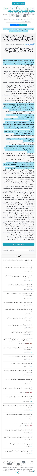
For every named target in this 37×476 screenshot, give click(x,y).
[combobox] (18, 21)
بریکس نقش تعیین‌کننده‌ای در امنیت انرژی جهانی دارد (17, 451)
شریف (18, 19)
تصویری (9, 10)
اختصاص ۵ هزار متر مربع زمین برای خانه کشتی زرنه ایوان (16, 302)
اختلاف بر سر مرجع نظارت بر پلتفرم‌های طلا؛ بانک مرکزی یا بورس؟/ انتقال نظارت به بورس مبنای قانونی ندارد (17, 340)
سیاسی (28, 8)
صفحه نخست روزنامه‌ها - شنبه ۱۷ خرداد (21, 423)
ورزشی (19, 8)
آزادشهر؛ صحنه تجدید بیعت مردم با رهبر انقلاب (19, 356)
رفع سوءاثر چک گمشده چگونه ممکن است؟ (20, 444)
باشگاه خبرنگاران (29, 44)
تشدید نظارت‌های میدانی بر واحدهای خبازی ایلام (18, 318)
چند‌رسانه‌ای (32, 12)
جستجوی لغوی (23, 25)
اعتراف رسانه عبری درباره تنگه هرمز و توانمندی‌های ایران (17, 430)
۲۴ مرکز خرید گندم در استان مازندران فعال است (19, 325)
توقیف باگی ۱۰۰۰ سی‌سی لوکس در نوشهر (21, 332)
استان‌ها (15, 12)
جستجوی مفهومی (14, 25)
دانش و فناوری (24, 10)
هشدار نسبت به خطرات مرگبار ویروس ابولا (20, 363)
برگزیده (32, 8)
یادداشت (11, 12)
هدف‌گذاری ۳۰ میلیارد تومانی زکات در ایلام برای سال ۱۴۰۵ (16, 260)
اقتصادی (14, 8)
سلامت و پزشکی (16, 10)
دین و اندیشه (25, 12)
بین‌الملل (23, 8)
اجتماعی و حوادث (7, 8)
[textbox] (19, 21)
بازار (20, 12)
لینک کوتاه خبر (31, 250)
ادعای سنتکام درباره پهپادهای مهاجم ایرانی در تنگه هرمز (17, 437)
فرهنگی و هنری (31, 10)
